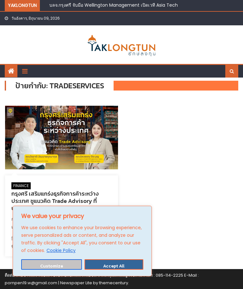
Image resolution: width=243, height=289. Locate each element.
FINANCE (21, 185)
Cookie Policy (61, 250)
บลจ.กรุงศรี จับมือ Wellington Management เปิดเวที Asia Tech (113, 5)
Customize (51, 266)
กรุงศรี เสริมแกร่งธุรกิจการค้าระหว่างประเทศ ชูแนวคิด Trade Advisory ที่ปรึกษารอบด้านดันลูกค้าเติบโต (55, 201)
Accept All (113, 266)
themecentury (113, 283)
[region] (82, 241)
